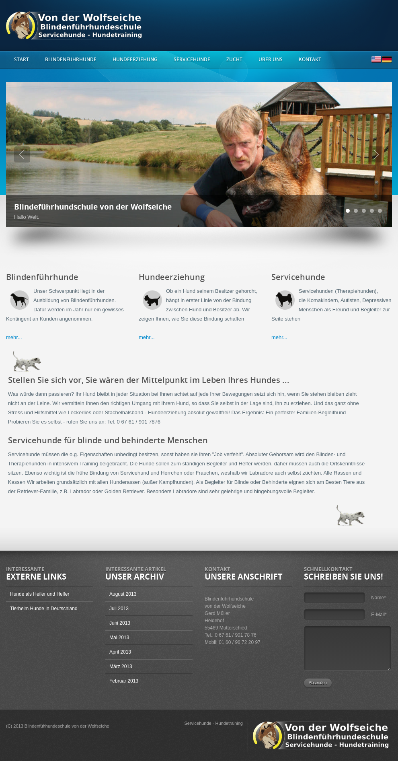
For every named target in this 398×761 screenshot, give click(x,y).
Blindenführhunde (70, 59)
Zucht (234, 59)
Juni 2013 (119, 623)
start (21, 59)
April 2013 (120, 652)
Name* (378, 598)
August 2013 (122, 594)
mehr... (14, 337)
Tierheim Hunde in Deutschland (44, 608)
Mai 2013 (119, 637)
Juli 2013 (119, 608)
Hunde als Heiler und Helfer (39, 594)
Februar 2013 (123, 681)
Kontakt (310, 59)
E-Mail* (379, 614)
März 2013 (120, 666)
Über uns (270, 59)
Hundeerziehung (135, 59)
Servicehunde (192, 59)
